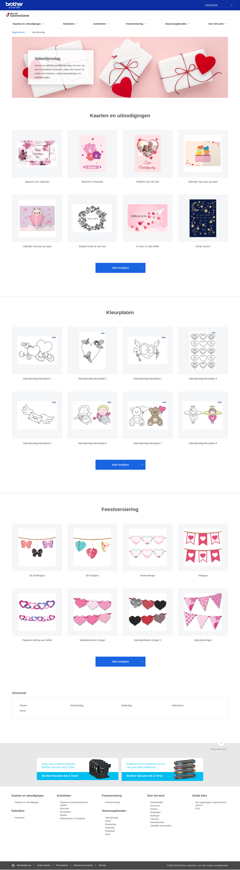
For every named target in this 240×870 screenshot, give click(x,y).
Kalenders (20, 818)
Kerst (23, 710)
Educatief (64, 809)
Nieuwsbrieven (157, 822)
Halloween (178, 705)
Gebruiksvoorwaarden (83, 866)
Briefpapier (155, 812)
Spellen (63, 815)
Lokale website (43, 866)
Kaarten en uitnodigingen (27, 802)
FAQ (198, 809)
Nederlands (219, 5)
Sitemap (102, 866)
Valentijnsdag (111, 818)
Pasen (24, 705)
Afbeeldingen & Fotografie (72, 819)
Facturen (154, 819)
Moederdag (78, 705)
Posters (154, 809)
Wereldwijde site (21, 866)
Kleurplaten (65, 812)
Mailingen (155, 816)
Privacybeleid (62, 866)
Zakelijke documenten (160, 826)
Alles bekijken (120, 268)
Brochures (155, 806)
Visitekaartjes (156, 802)
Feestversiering (112, 802)
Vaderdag (128, 705)
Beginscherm (18, 32)
